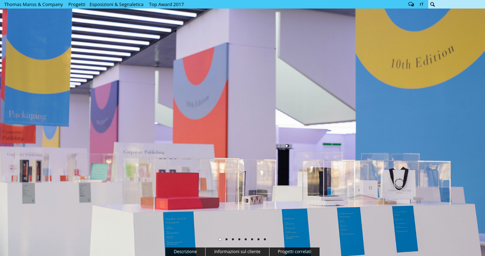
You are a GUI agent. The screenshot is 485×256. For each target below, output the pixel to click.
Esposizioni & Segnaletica (116, 4)
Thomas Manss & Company (33, 4)
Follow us (411, 4)
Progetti (76, 4)
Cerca (432, 4)
